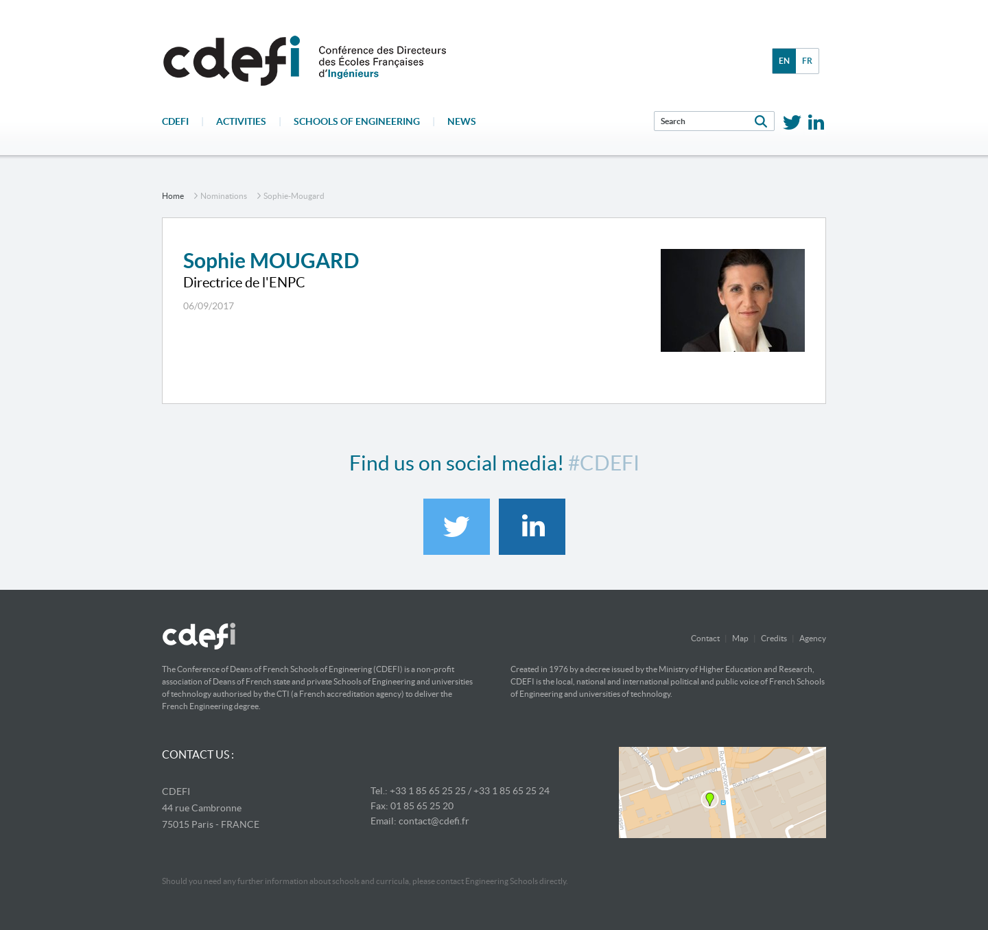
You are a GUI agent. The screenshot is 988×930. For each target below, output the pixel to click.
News (461, 121)
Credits (774, 638)
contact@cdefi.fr (434, 820)
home (173, 195)
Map (740, 638)
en (784, 60)
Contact (705, 638)
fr (807, 60)
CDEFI (175, 121)
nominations (223, 195)
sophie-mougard (294, 195)
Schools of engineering (357, 121)
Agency (812, 638)
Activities (241, 121)
